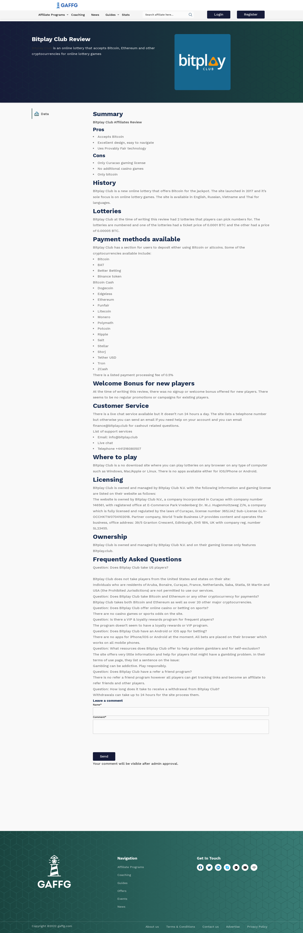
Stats (126, 14)
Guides (110, 14)
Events (122, 898)
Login (218, 14)
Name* (97, 704)
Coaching (78, 14)
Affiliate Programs (51, 14)
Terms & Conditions (180, 926)
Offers (121, 891)
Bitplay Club (42, 48)
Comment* (99, 717)
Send (104, 756)
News (95, 14)
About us (152, 926)
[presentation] (125, 744)
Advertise (233, 926)
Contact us (210, 926)
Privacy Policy (257, 926)
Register (251, 14)
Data (42, 114)
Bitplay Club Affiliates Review (117, 122)
